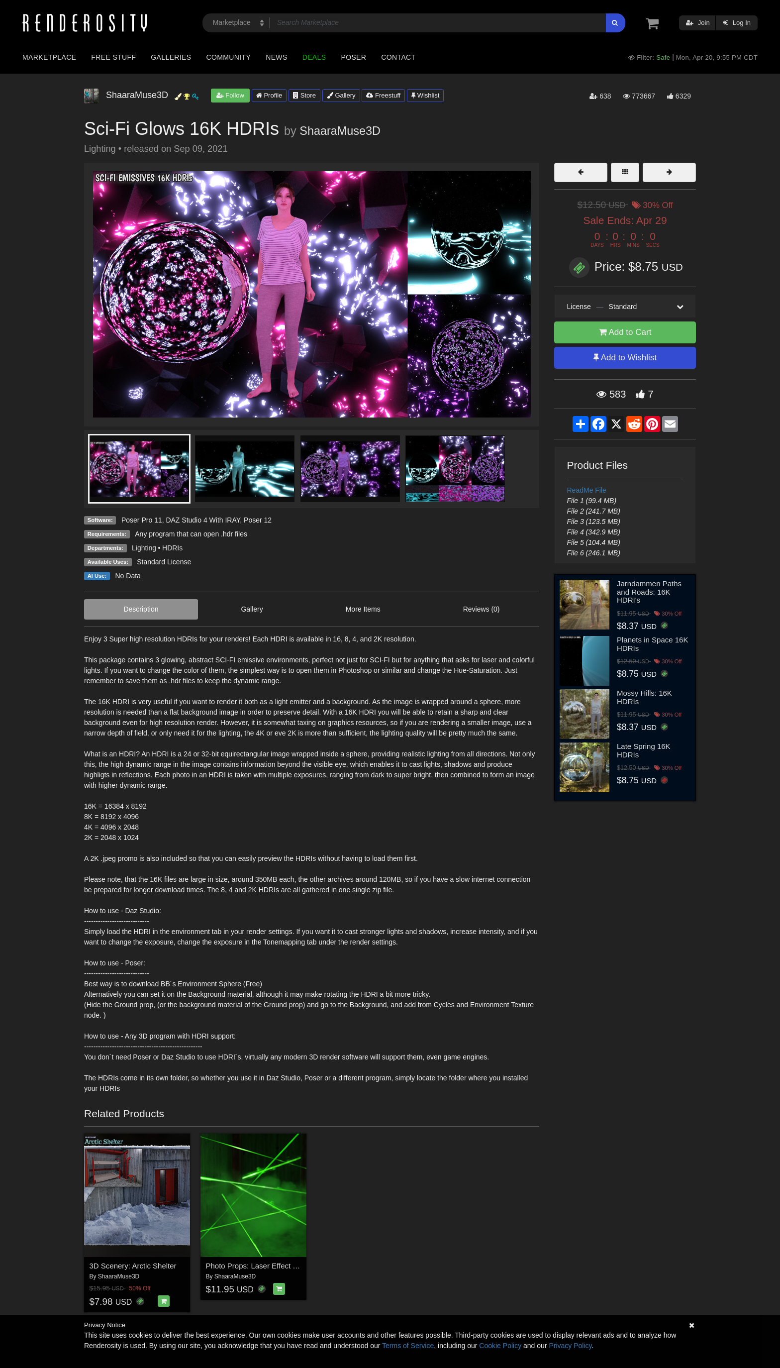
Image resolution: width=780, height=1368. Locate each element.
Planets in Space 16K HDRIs (652, 643)
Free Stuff (113, 57)
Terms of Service (408, 1346)
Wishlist (425, 95)
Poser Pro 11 (141, 520)
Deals (314, 57)
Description (140, 609)
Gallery (341, 95)
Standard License (164, 562)
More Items (363, 609)
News (276, 57)
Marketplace (49, 57)
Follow (230, 95)
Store (304, 95)
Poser (353, 57)
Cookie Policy (500, 1346)
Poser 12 (258, 520)
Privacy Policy (570, 1346)
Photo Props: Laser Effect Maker (260, 1266)
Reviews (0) (481, 609)
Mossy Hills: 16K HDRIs (644, 697)
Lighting (144, 548)
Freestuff (383, 95)
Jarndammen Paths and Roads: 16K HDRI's (649, 591)
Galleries (171, 57)
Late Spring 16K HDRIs (644, 750)
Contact (398, 57)
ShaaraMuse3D (340, 130)
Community (228, 57)
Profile (269, 95)
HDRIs (172, 548)
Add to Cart (625, 332)
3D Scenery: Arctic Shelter (133, 1266)
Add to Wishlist (625, 357)
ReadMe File (586, 490)
